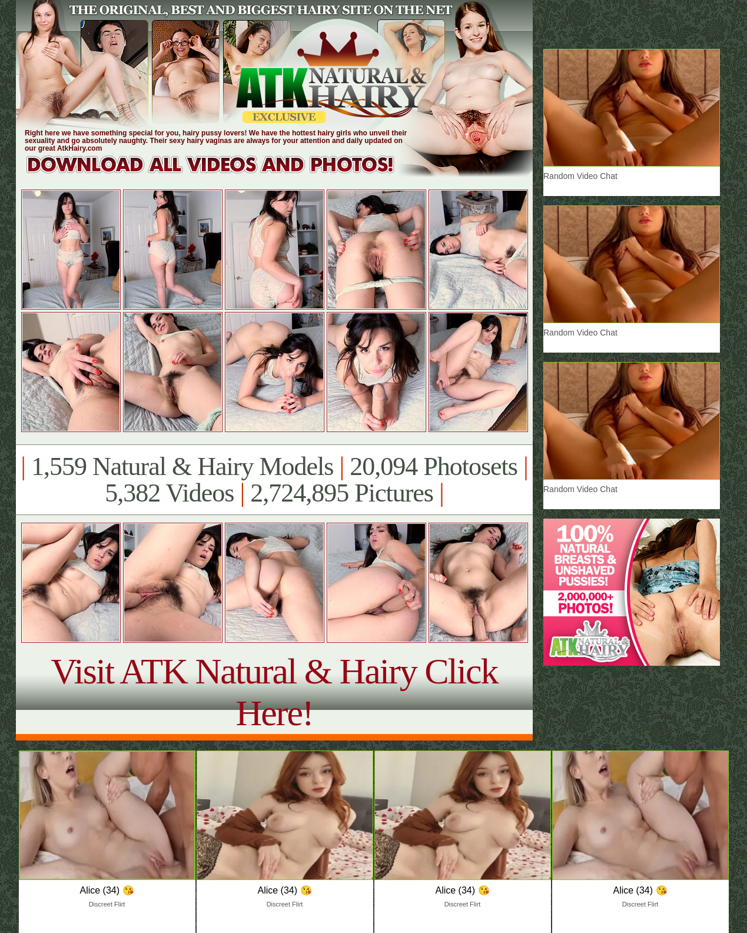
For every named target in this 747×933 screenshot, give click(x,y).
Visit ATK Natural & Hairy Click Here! (274, 692)
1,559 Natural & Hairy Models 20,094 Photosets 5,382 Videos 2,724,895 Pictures (274, 479)
